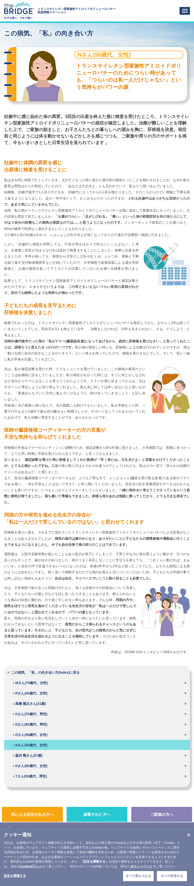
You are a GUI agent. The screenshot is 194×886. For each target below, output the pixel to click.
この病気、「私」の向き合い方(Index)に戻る (45, 672)
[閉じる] (188, 841)
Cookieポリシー (31, 872)
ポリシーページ (141, 872)
